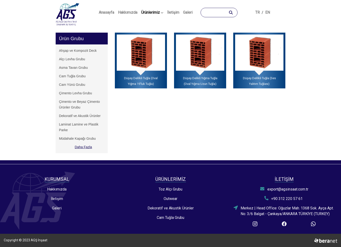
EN (267, 12)
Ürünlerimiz (152, 12)
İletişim (173, 12)
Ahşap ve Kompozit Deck (78, 50)
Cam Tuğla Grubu (72, 76)
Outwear (170, 198)
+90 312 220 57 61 (283, 198)
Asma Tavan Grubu (73, 67)
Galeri (188, 12)
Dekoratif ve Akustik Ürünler (80, 116)
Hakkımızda (127, 12)
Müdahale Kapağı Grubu (77, 138)
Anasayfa (107, 12)
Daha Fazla (83, 147)
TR (257, 12)
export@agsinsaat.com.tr (284, 188)
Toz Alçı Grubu (170, 189)
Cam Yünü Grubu (72, 85)
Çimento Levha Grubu (75, 93)
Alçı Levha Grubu (72, 59)
